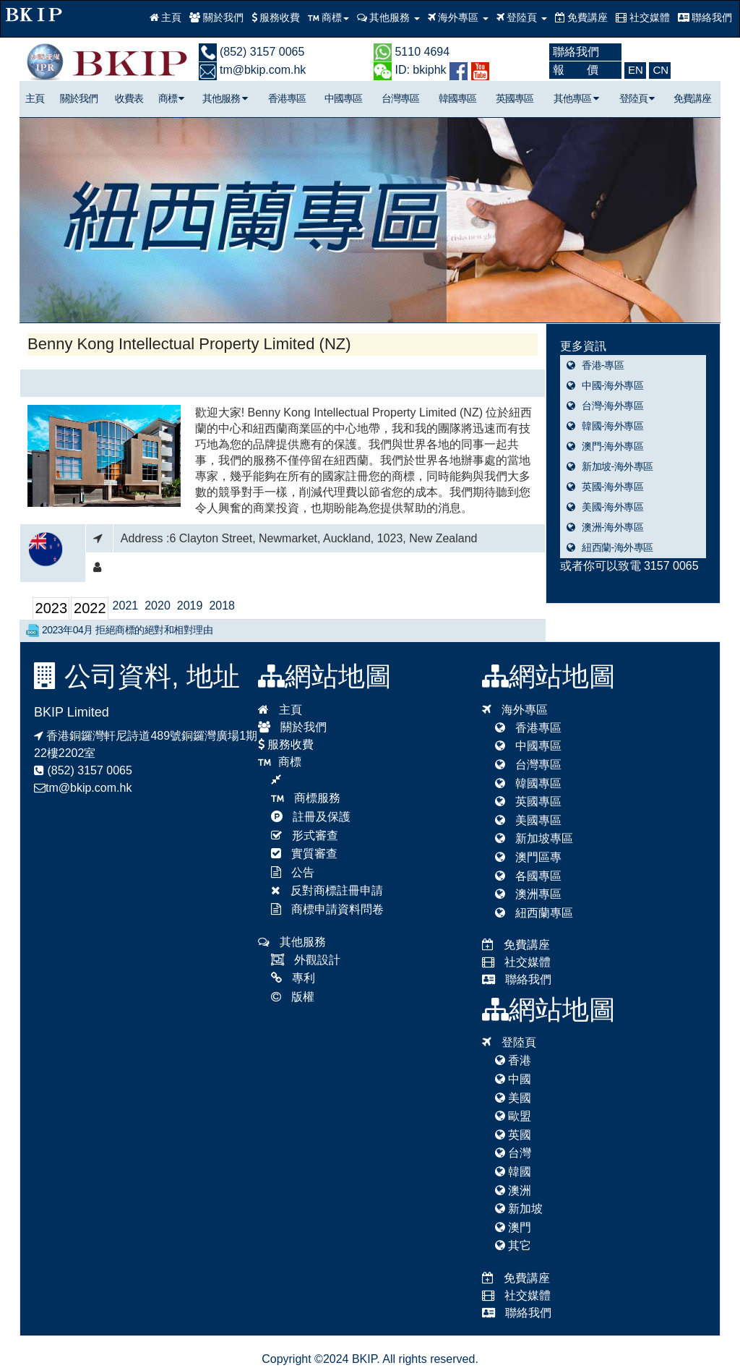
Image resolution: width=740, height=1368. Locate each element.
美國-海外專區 (605, 507)
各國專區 (528, 876)
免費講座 (581, 17)
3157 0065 (671, 566)
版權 (292, 997)
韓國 (513, 1172)
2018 (222, 605)
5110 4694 (411, 52)
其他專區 (576, 98)
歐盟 (513, 1116)
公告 (292, 872)
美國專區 (528, 820)
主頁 (166, 17)
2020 (158, 605)
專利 (293, 978)
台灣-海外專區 (605, 405)
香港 (513, 1060)
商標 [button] (328, 17)
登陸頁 (637, 98)
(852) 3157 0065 (252, 52)
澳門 (513, 1227)
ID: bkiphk (410, 70)
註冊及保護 (310, 817)
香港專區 (287, 98)
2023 (51, 608)
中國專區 (343, 98)
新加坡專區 (534, 838)
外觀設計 (305, 960)
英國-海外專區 (605, 486)
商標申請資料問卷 (327, 909)
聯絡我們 (705, 17)
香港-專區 (595, 365)
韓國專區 (457, 98)
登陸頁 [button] (521, 17)
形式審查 (304, 835)
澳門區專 (528, 857)
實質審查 (304, 853)
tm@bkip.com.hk (252, 70)
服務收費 (276, 17)
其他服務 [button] (388, 17)
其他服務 (224, 98)
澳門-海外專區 (605, 446)
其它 (513, 1245)
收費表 (129, 98)
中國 (513, 1079)
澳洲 (513, 1190)
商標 (171, 98)
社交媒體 (643, 17)
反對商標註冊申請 (327, 890)
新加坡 (519, 1208)
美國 (513, 1098)
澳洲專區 (528, 894)
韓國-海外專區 (605, 426)
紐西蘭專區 (534, 913)
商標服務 (305, 798)
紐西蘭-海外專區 (610, 547)
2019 (190, 605)
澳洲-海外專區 (605, 527)
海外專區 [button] (458, 17)
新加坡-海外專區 (610, 466)
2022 (90, 608)
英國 (513, 1135)
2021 (126, 605)
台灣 (513, 1153)
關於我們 (216, 17)
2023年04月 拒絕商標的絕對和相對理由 (119, 630)
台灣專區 (400, 98)
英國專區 (514, 98)
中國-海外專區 (605, 385)
